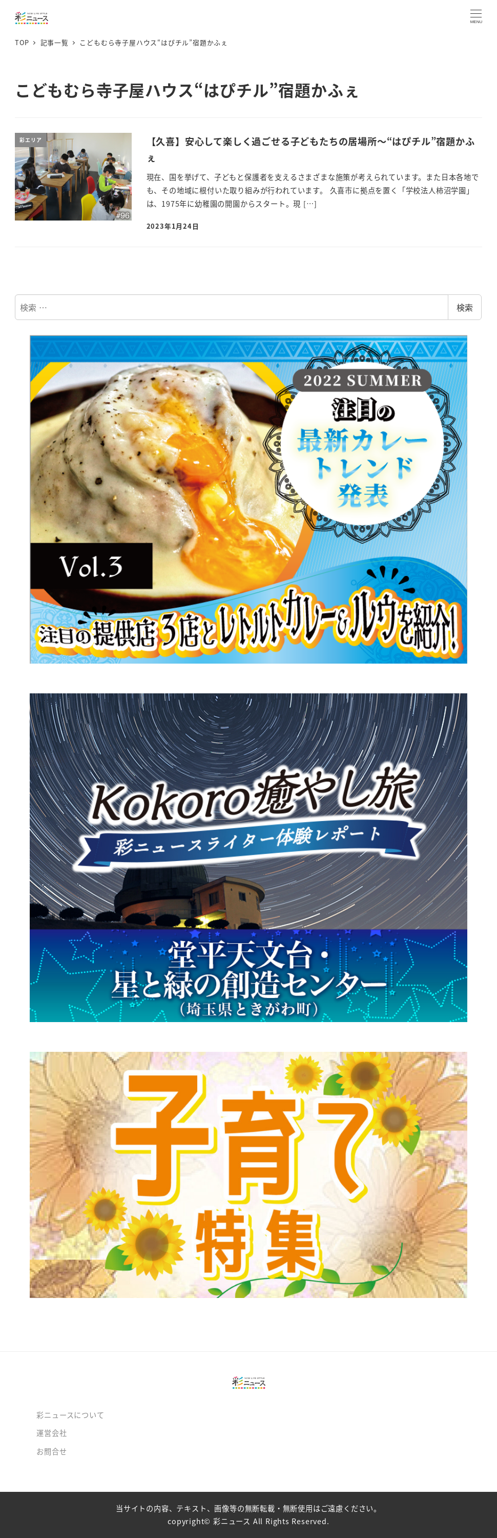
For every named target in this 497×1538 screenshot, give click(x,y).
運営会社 (51, 1433)
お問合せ (51, 1451)
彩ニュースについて (70, 1415)
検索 (465, 307)
